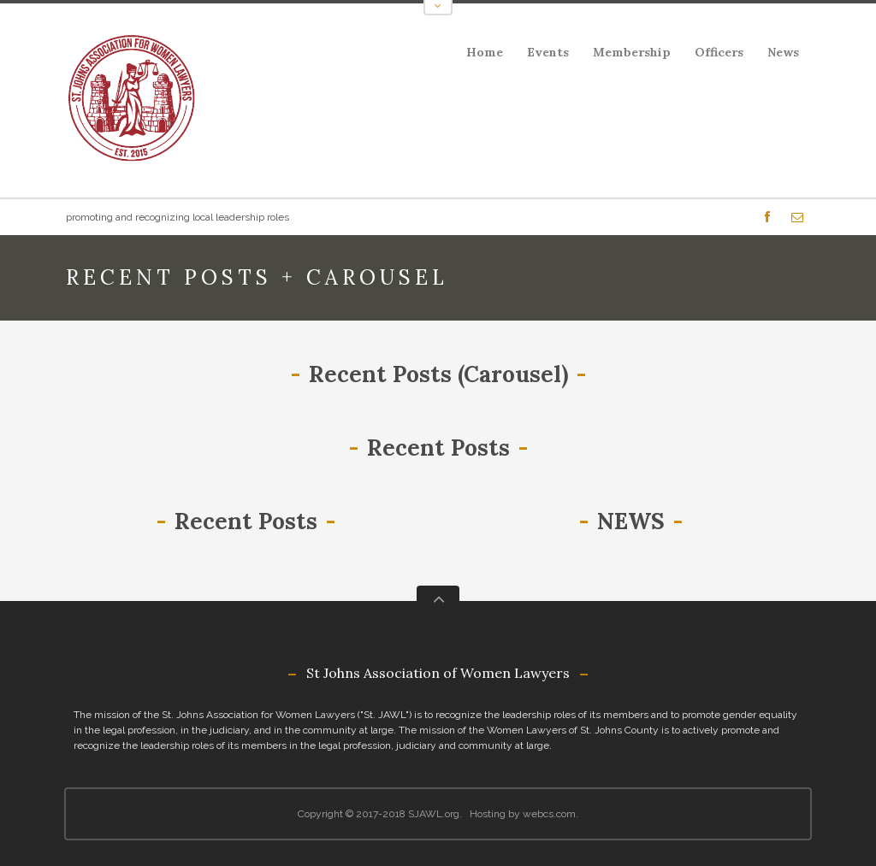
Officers (719, 52)
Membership (632, 52)
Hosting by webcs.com (523, 814)
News (783, 52)
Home (484, 52)
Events (543, 55)
